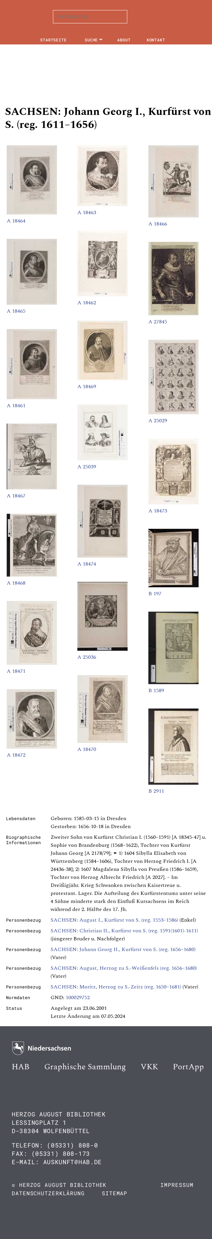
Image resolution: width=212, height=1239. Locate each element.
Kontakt (156, 39)
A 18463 (86, 212)
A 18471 (16, 671)
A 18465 (16, 311)
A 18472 (16, 755)
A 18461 (16, 406)
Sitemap (114, 1193)
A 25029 (157, 421)
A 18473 (157, 511)
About (124, 39)
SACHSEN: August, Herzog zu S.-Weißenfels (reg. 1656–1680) (124, 968)
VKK (149, 1067)
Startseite (53, 39)
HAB (20, 1067)
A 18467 (16, 496)
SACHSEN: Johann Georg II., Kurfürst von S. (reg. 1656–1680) (123, 949)
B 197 (154, 594)
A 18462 (86, 303)
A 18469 (86, 386)
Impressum (176, 1184)
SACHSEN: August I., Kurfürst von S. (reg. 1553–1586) (114, 920)
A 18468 (16, 583)
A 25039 (86, 467)
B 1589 (156, 690)
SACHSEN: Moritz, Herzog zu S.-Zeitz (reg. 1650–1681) (116, 987)
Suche (91, 39)
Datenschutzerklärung (48, 1193)
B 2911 (156, 791)
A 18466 (157, 224)
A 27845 (157, 322)
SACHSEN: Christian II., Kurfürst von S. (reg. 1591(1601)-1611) (124, 931)
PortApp (188, 1067)
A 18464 (16, 221)
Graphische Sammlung (85, 1067)
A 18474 (86, 564)
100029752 (78, 997)
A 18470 (86, 749)
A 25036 (86, 657)
